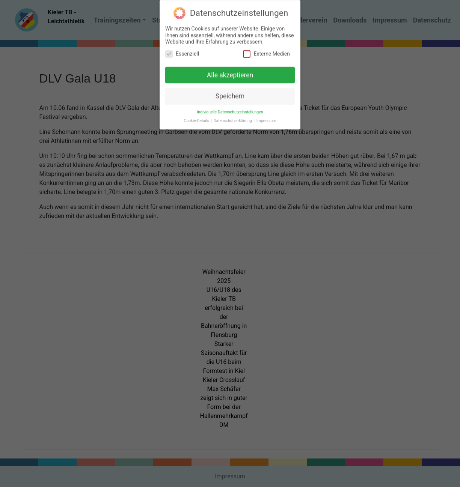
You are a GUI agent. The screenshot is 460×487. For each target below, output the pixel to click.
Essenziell (182, 50)
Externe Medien (266, 50)
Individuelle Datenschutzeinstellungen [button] (230, 109)
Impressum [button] (266, 117)
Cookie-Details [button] (197, 117)
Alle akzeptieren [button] (230, 71)
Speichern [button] (230, 93)
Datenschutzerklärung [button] (233, 117)
